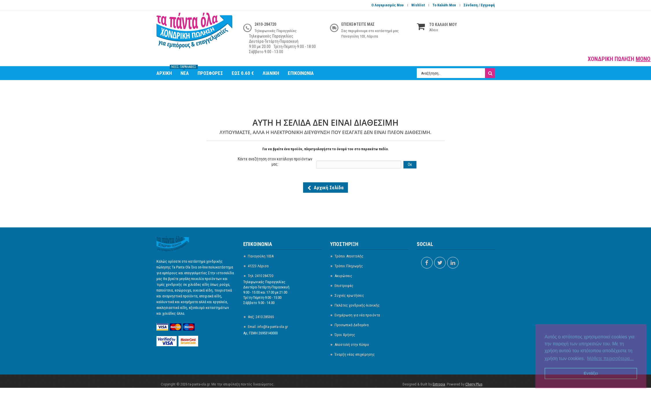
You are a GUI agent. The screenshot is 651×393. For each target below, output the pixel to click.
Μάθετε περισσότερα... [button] (610, 358)
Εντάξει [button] (591, 373)
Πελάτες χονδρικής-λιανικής (357, 305)
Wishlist (418, 5)
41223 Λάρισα (258, 266)
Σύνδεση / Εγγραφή (479, 5)
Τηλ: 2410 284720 (260, 276)
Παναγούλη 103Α (261, 256)
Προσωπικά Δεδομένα (352, 325)
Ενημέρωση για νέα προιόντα (357, 315)
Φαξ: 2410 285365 (261, 317)
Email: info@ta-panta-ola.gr (268, 327)
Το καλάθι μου (444, 5)
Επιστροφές (344, 285)
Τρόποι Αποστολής (349, 256)
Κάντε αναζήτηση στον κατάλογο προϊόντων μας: (275, 161)
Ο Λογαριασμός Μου (387, 5)
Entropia (439, 384)
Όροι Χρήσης (345, 335)
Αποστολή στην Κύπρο (352, 344)
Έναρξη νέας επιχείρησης (355, 354)
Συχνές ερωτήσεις (349, 295)
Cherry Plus (473, 384)
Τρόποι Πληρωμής (349, 266)
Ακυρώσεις (343, 276)
